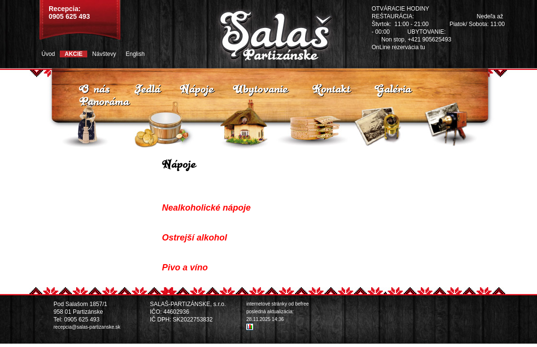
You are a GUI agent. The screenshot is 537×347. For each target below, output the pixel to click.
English (135, 54)
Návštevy (104, 54)
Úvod (48, 54)
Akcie (73, 54)
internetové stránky (266, 304)
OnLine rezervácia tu (398, 47)
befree (302, 304)
